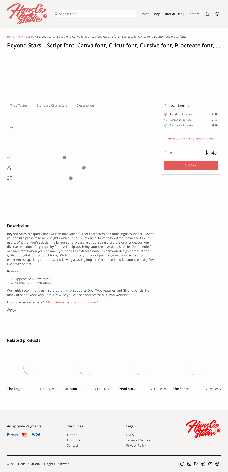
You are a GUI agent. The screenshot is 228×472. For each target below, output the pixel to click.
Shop (156, 14)
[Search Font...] (96, 14)
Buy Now (191, 165)
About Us (73, 440)
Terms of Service (138, 440)
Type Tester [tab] (18, 105)
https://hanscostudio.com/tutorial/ (72, 302)
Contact (193, 14)
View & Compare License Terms (191, 139)
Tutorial (169, 14)
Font (20, 36)
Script (30, 36)
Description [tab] (85, 105)
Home (144, 14)
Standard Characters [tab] (52, 105)
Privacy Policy (136, 445)
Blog (181, 14)
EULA (130, 435)
